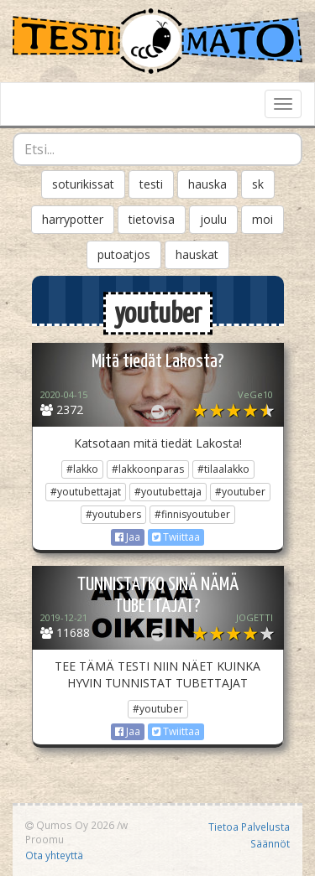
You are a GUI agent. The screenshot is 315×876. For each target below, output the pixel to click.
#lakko (82, 469)
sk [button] (258, 184)
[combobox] (157, 149)
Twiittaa (176, 537)
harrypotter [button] (72, 219)
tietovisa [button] (152, 219)
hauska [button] (207, 184)
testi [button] (151, 184)
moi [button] (262, 219)
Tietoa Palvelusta (249, 826)
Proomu (44, 839)
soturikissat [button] (83, 184)
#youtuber (240, 492)
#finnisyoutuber (192, 514)
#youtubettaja (168, 492)
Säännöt (270, 843)
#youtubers (113, 514)
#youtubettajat (85, 492)
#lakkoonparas (148, 469)
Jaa (127, 537)
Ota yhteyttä (54, 855)
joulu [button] (213, 219)
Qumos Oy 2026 (69, 825)
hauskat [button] (197, 254)
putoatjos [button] (123, 254)
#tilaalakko (223, 469)
